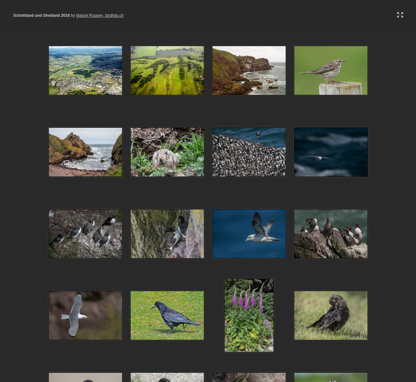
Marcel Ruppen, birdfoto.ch (100, 15)
